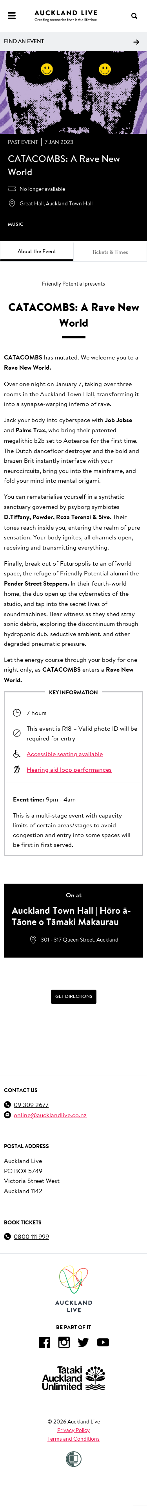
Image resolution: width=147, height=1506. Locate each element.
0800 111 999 (31, 1236)
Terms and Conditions (73, 1438)
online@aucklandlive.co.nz (50, 1115)
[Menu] (12, 15)
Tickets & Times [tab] (110, 251)
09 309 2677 (31, 1104)
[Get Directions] (73, 997)
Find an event (71, 41)
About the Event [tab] (37, 251)
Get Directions (73, 997)
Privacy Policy (73, 1430)
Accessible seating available (65, 753)
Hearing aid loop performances (69, 769)
